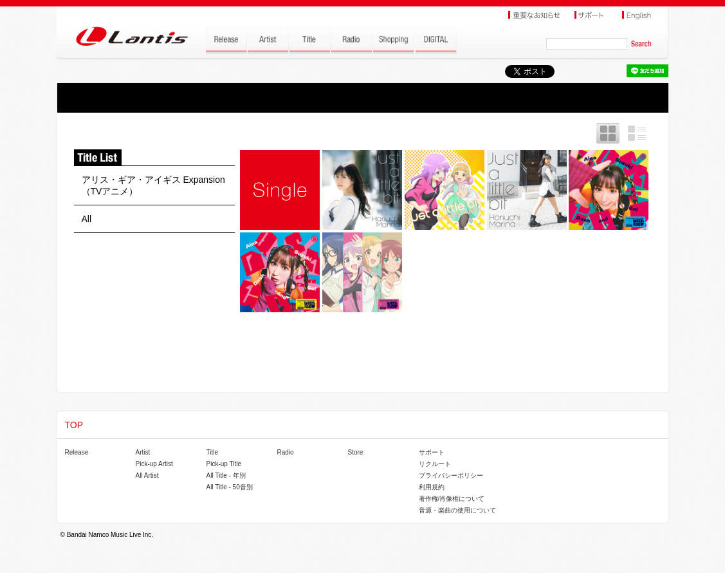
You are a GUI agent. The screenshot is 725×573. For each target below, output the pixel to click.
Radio (285, 452)
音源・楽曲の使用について (457, 510)
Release (77, 452)
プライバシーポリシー (451, 475)
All (87, 219)
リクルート (435, 463)
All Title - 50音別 (229, 487)
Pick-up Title (223, 463)
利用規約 (432, 487)
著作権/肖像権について (452, 498)
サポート (432, 452)
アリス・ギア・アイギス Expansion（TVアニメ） (153, 185)
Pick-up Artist (154, 463)
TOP (74, 425)
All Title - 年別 (226, 475)
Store (355, 452)
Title (212, 452)
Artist (143, 452)
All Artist (147, 475)
